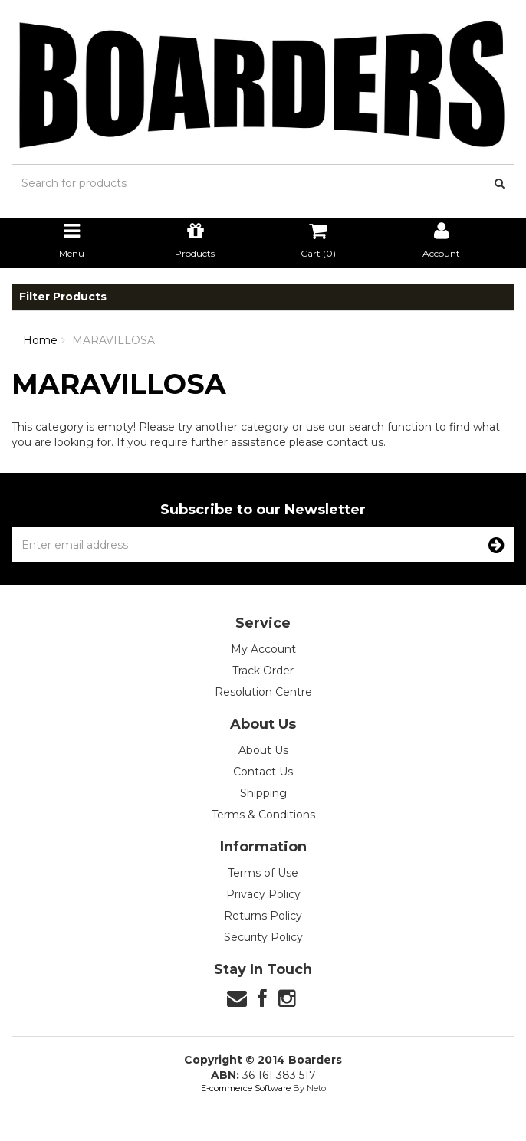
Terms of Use (263, 873)
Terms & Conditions (263, 814)
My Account (263, 649)
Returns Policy (263, 916)
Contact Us (263, 772)
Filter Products (63, 297)
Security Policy (263, 937)
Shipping (263, 793)
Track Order (263, 670)
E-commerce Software (246, 1088)
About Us (263, 750)
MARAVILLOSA (113, 340)
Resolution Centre (263, 692)
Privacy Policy (263, 894)
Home (40, 340)
